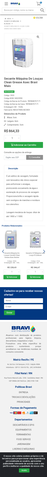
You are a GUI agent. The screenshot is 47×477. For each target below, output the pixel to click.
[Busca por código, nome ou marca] (21, 10)
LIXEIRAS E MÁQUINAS (24, 449)
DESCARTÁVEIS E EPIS (23, 425)
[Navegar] (3, 251)
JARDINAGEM (23, 444)
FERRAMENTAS (23, 434)
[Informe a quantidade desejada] (12, 138)
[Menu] (6, 4)
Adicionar (12, 277)
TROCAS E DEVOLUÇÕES (23, 397)
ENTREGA (23, 392)
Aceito (24, 470)
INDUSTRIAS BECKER (21, 110)
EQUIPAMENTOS (23, 429)
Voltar (38, 18)
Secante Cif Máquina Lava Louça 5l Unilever (35, 254)
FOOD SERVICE (23, 439)
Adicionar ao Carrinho (23, 145)
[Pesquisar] (42, 10)
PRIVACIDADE (23, 402)
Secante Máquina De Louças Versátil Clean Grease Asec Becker (12, 255)
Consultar (34, 157)
